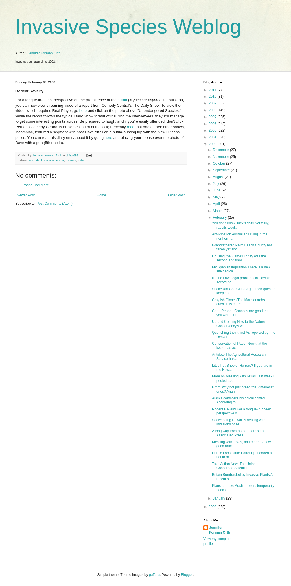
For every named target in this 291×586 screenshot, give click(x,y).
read (131, 127)
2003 (213, 144)
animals (34, 160)
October (219, 163)
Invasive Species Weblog (128, 26)
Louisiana (47, 160)
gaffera (154, 575)
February (220, 217)
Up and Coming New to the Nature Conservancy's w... (238, 324)
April (217, 204)
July (216, 184)
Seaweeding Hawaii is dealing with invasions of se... (238, 422)
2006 (213, 124)
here (83, 110)
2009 (213, 103)
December (221, 150)
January (219, 498)
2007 (213, 117)
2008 (213, 110)
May (216, 197)
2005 (213, 130)
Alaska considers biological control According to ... (238, 400)
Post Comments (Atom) (54, 204)
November (221, 157)
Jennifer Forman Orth (43, 53)
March (218, 211)
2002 (213, 507)
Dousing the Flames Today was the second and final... (239, 258)
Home (101, 195)
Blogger (187, 575)
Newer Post (26, 195)
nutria (122, 100)
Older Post (176, 195)
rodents (71, 160)
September (222, 170)
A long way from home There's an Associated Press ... (238, 433)
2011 (213, 90)
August (219, 177)
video (81, 160)
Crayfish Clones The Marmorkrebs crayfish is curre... (238, 302)
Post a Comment (35, 185)
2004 (213, 137)
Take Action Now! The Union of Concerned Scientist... (235, 466)
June (217, 190)
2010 (213, 97)
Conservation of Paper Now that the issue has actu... (239, 346)
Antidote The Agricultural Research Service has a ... (239, 357)
